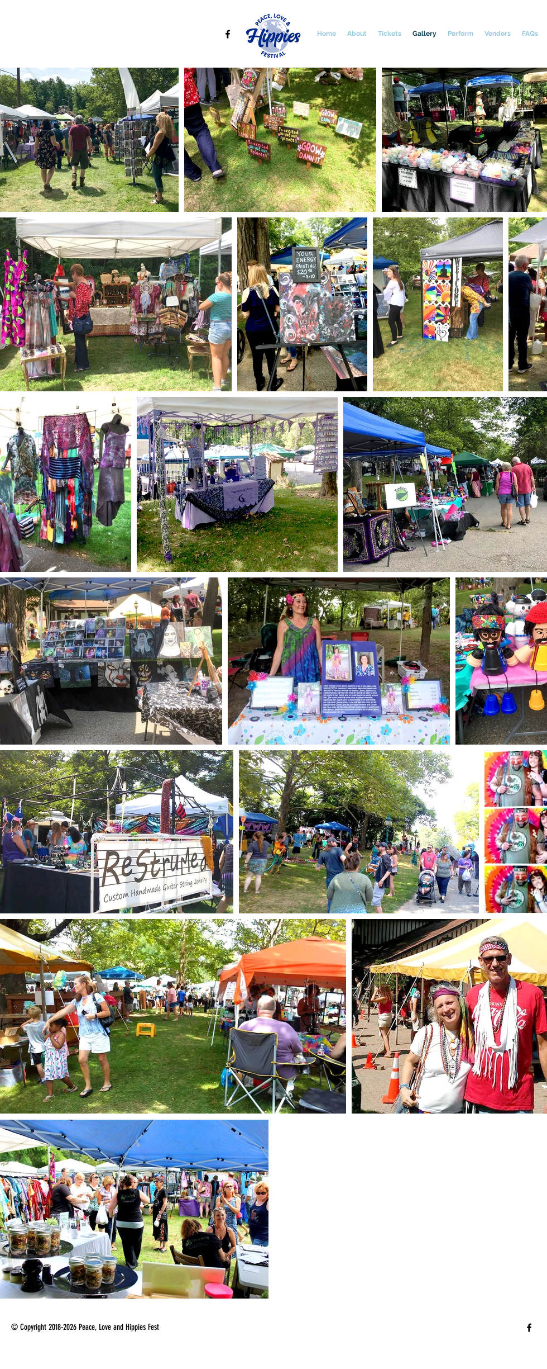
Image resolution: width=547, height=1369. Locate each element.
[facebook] (227, 34)
